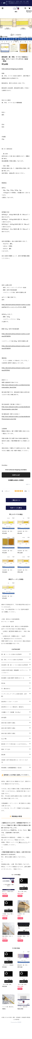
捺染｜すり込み (5, 749)
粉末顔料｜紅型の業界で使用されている (12, 678)
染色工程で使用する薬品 (8, 728)
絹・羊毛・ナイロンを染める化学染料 (12, 659)
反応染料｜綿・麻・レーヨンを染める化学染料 (14, 665)
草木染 (3, 683)
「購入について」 (23, 842)
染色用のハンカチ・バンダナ (9, 701)
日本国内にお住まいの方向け (16, 480)
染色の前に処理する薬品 (8, 723)
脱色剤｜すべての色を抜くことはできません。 (14, 744)
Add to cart (16, 475)
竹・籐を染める (5, 688)
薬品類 (3, 754)
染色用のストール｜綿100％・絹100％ (12, 707)
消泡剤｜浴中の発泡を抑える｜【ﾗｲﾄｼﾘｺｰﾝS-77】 (14, 761)
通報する (28, 484)
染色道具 (3, 717)
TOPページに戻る (16, 508)
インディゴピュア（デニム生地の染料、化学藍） (14, 695)
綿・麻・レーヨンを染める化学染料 (11, 654)
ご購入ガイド (16, 500)
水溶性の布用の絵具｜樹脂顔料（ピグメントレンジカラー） (14, 671)
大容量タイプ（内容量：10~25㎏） (11, 712)
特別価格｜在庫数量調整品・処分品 (11, 767)
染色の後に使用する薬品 (8, 733)
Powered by (16, 1022)
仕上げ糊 (3, 739)
